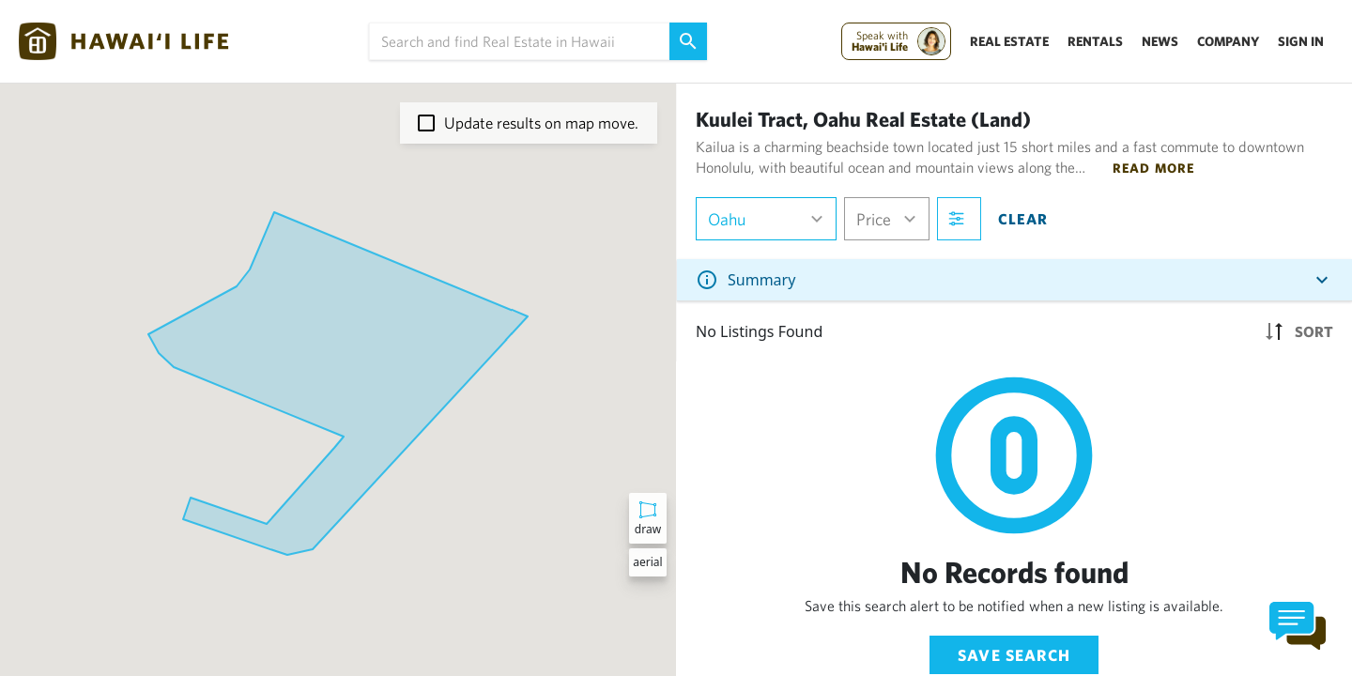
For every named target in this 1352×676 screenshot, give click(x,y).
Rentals (1095, 41)
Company (1228, 41)
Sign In (1301, 41)
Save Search (1014, 655)
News (1160, 41)
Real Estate (1009, 41)
